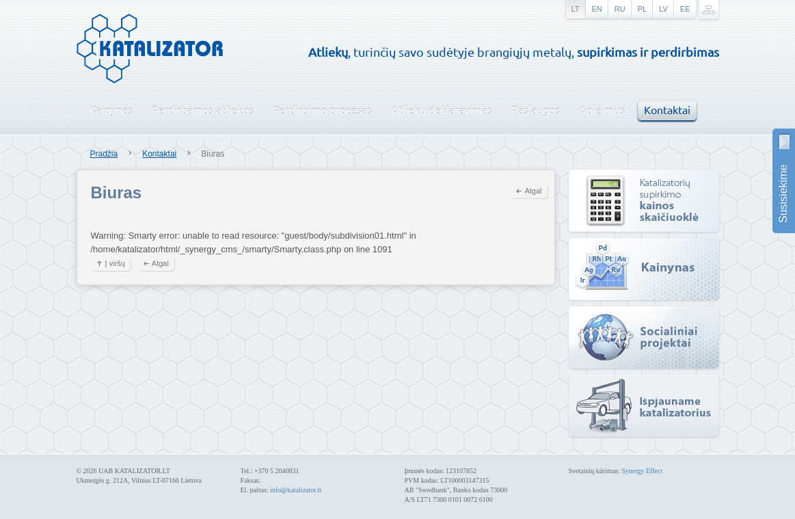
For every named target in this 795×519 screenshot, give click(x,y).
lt (575, 9)
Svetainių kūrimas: (595, 471)
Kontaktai (667, 109)
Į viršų (115, 263)
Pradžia (104, 154)
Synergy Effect (641, 471)
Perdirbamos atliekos (203, 109)
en (597, 9)
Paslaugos (535, 109)
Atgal (532, 191)
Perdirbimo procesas (322, 109)
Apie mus (602, 109)
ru (620, 9)
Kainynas (111, 109)
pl (642, 9)
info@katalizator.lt (295, 490)
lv (663, 9)
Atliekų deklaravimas (441, 109)
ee (685, 9)
